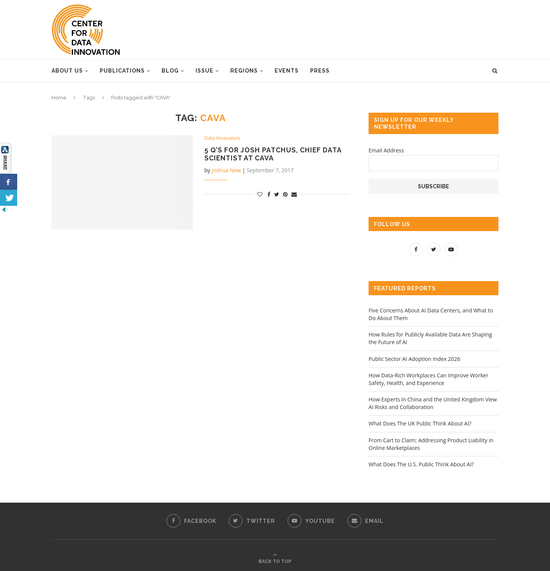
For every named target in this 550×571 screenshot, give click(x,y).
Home (59, 97)
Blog (170, 71)
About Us (67, 71)
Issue (205, 71)
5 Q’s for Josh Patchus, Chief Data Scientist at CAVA (274, 154)
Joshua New (226, 170)
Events (287, 71)
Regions (244, 71)
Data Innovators (222, 138)
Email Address (386, 150)
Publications (122, 71)
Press (320, 71)
